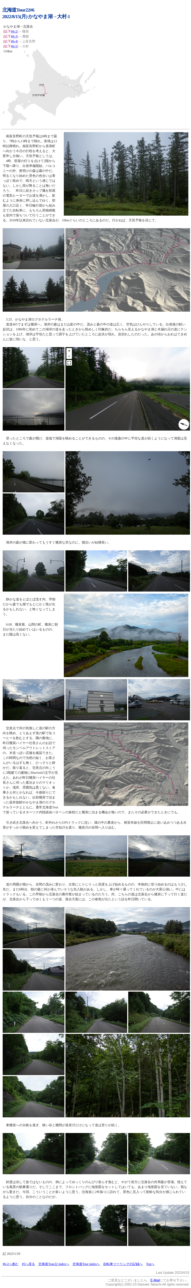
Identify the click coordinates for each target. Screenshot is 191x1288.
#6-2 (14, 31)
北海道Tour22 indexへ (53, 1264)
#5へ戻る (28, 1264)
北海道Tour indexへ (86, 1264)
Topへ (150, 1264)
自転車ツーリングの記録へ (123, 1264)
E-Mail (155, 1280)
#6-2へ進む (11, 1264)
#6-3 (14, 36)
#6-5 (14, 46)
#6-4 (14, 41)
